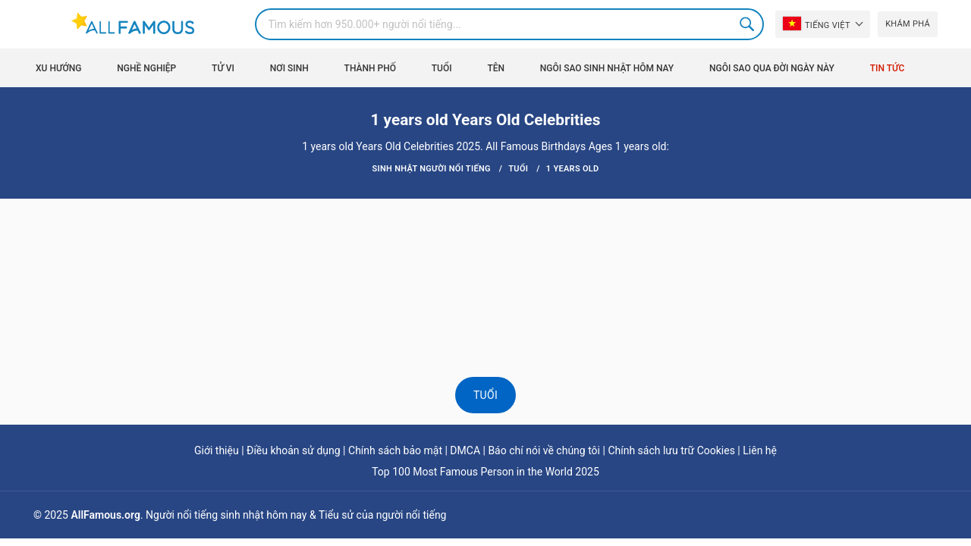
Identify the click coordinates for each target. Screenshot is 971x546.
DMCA (465, 450)
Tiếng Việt (816, 23)
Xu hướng (58, 68)
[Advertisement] (485, 244)
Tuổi (442, 68)
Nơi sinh (289, 68)
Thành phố (370, 68)
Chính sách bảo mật (395, 450)
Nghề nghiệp (146, 68)
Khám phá (907, 24)
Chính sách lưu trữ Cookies (671, 450)
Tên (495, 68)
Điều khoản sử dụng (294, 450)
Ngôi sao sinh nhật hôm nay (607, 68)
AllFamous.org (105, 515)
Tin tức (887, 68)
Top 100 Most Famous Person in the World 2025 (485, 472)
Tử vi (223, 68)
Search (748, 24)
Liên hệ (760, 450)
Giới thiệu (216, 450)
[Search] (509, 24)
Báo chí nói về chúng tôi (544, 450)
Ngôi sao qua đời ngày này (771, 68)
